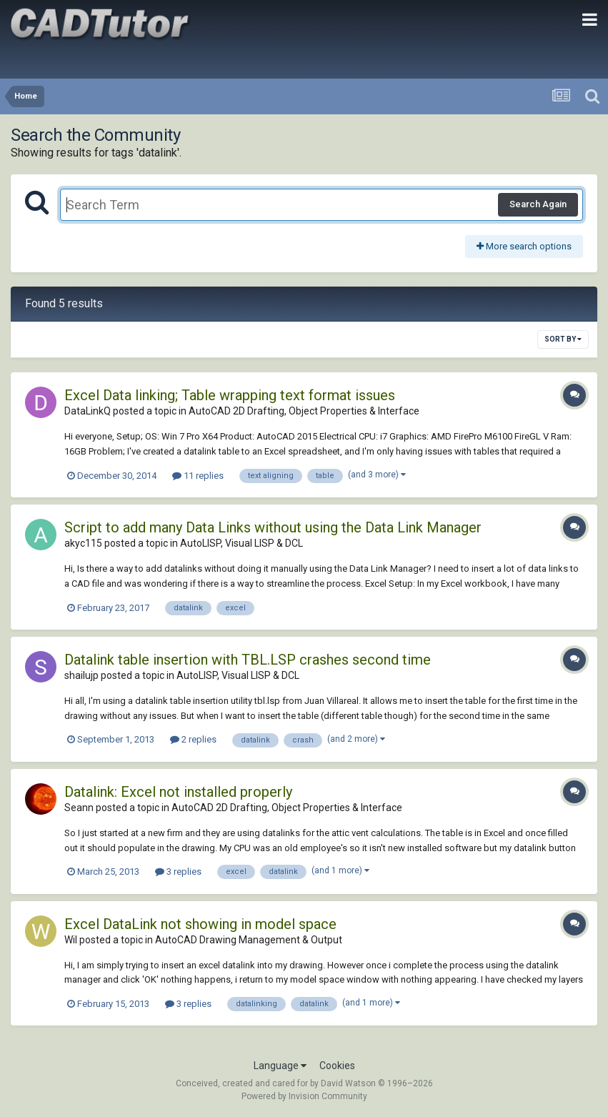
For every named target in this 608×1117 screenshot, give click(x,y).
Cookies (337, 1065)
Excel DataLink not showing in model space (200, 924)
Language (280, 1065)
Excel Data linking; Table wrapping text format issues (229, 395)
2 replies (193, 739)
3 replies (178, 871)
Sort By (563, 339)
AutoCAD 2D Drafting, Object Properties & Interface (304, 411)
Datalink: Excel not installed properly (178, 791)
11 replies (198, 475)
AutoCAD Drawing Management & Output (248, 939)
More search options (524, 246)
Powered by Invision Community (304, 1096)
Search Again (538, 204)
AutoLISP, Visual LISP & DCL (241, 543)
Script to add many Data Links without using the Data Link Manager (273, 527)
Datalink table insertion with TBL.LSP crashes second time (247, 659)
